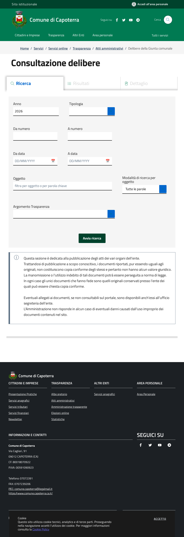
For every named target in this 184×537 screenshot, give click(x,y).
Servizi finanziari (19, 413)
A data (72, 154)
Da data (19, 154)
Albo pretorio (59, 394)
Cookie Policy (40, 529)
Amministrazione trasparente (69, 407)
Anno (17, 104)
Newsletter (15, 419)
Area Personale (146, 394)
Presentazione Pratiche (23, 394)
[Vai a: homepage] (47, 20)
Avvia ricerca (92, 238)
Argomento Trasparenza (31, 207)
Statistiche (58, 419)
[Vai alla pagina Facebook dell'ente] (115, 19)
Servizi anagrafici (19, 400)
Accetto (160, 518)
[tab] (34, 83)
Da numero (21, 129)
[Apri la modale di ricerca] (168, 19)
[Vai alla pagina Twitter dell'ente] (122, 19)
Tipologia (76, 104)
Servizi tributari (18, 407)
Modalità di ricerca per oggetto (138, 180)
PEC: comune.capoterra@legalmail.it (30, 489)
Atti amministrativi (63, 400)
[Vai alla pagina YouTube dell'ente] (129, 19)
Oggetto (19, 178)
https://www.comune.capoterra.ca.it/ (31, 493)
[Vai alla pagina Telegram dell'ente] (136, 19)
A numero (75, 129)
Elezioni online (60, 413)
